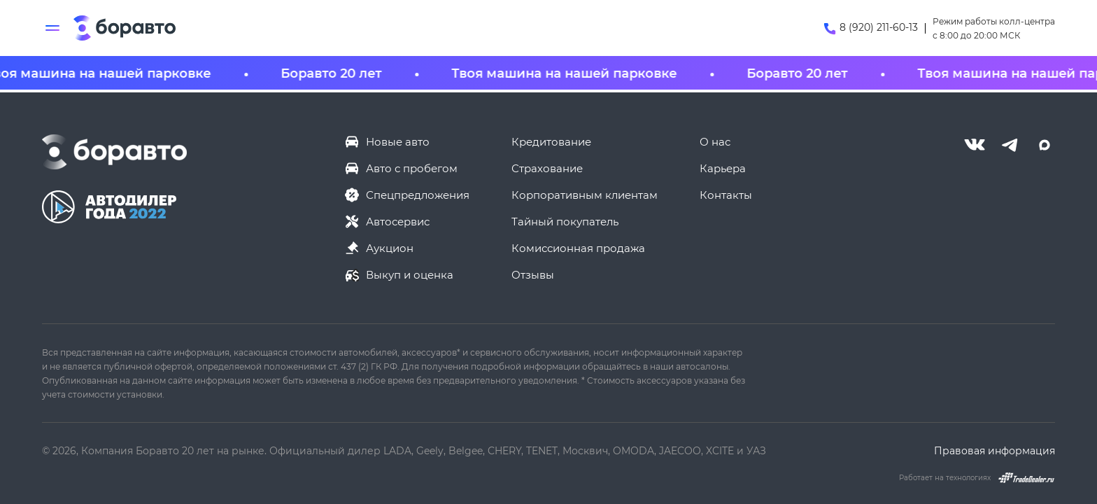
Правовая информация (994, 450)
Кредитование (551, 141)
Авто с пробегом (412, 168)
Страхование (547, 168)
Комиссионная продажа (578, 248)
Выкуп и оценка (409, 274)
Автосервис (398, 221)
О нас (715, 141)
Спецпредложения (417, 195)
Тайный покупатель (564, 221)
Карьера (723, 168)
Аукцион (389, 248)
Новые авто (398, 141)
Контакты (726, 195)
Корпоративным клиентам (584, 195)
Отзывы (532, 274)
